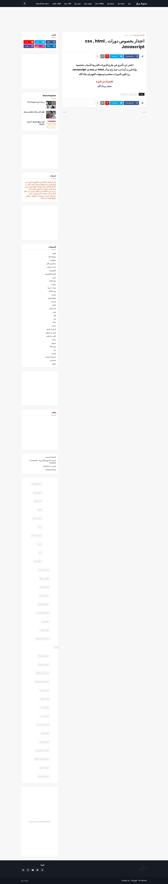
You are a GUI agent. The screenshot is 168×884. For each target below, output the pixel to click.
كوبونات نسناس (44, 767)
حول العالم (52, 189)
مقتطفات (34, 196)
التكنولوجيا (35, 182)
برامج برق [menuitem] (110, 3)
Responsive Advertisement (40, 822)
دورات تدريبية (128, 35)
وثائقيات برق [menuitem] (99, 3)
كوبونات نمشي (45, 707)
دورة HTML (124, 94)
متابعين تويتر (45, 621)
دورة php (39, 191)
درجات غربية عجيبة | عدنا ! (36, 102)
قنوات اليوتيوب (45, 630)
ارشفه (54, 182)
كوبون (39, 510)
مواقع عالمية (51, 198)
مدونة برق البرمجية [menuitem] (42, 3)
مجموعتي (41, 196)
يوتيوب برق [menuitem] (88, 3)
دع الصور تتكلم (38, 189)
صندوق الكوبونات (36, 484)
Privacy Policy (51, 470)
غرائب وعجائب (47, 193)
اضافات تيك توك (44, 587)
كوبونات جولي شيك (43, 776)
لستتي (56, 647)
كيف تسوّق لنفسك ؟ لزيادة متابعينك (36, 123)
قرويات (34, 193)
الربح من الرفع (51, 329)
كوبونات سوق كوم (44, 664)
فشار (39, 544)
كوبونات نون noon (43, 656)
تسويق (31, 187)
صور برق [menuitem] (78, 3)
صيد (28, 191)
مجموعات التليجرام (43, 604)
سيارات (33, 191)
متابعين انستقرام (44, 596)
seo (42, 198)
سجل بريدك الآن (104, 86)
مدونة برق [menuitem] (121, 3)
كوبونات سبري (45, 716)
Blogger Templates (139, 880)
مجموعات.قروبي (50, 196)
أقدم (64, 112)
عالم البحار (52, 308)
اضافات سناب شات (43, 570)
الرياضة (38, 184)
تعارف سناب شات (36, 535)
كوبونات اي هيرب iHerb (42, 682)
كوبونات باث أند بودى (43, 724)
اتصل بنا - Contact (49, 466)
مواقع (28, 196)
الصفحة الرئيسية (139, 35)
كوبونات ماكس (45, 699)
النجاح (49, 187)
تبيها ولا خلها (38, 187)
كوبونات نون (38, 561)
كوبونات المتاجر (37, 518)
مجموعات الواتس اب (43, 613)
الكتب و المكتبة (51, 336)
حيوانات (45, 189)
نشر (45, 198)
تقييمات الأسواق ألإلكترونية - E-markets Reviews (43, 461)
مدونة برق (141, 3)
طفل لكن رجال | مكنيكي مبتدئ (34, 112)
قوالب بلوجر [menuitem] (56, 3)
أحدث (144, 112)
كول (30, 193)
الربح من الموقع (46, 184)
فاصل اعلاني (37, 501)
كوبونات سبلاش (44, 690)
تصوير (26, 187)
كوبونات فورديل (44, 742)
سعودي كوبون (37, 492)
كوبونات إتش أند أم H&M (42, 759)
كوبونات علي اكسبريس (42, 750)
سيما (40, 527)
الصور (33, 184)
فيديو (39, 193)
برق (40, 553)
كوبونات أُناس (45, 733)
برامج (44, 187)
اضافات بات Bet (44, 578)
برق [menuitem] (129, 3)
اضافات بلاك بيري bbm (42, 639)
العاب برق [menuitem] (67, 3)
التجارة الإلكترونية (45, 182)
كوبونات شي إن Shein (42, 673)
